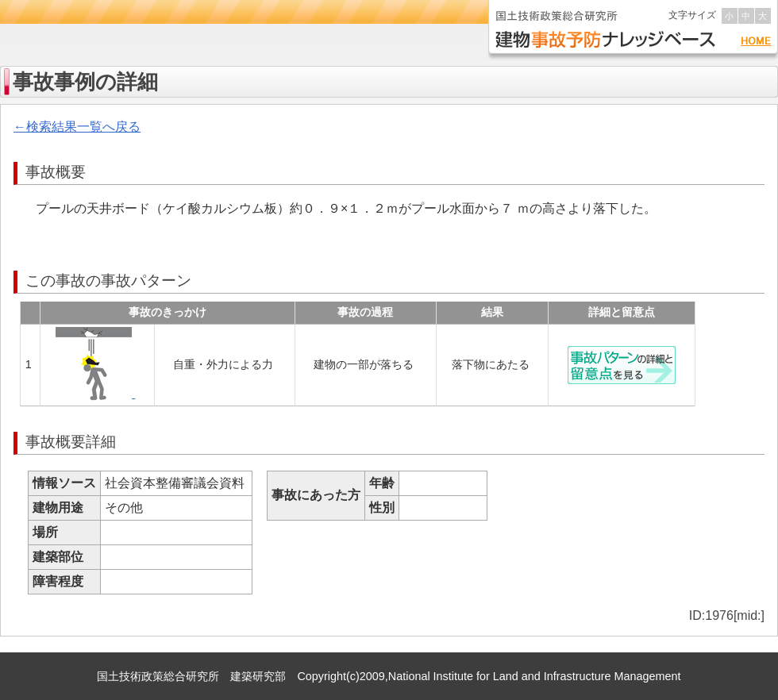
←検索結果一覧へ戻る (77, 126)
